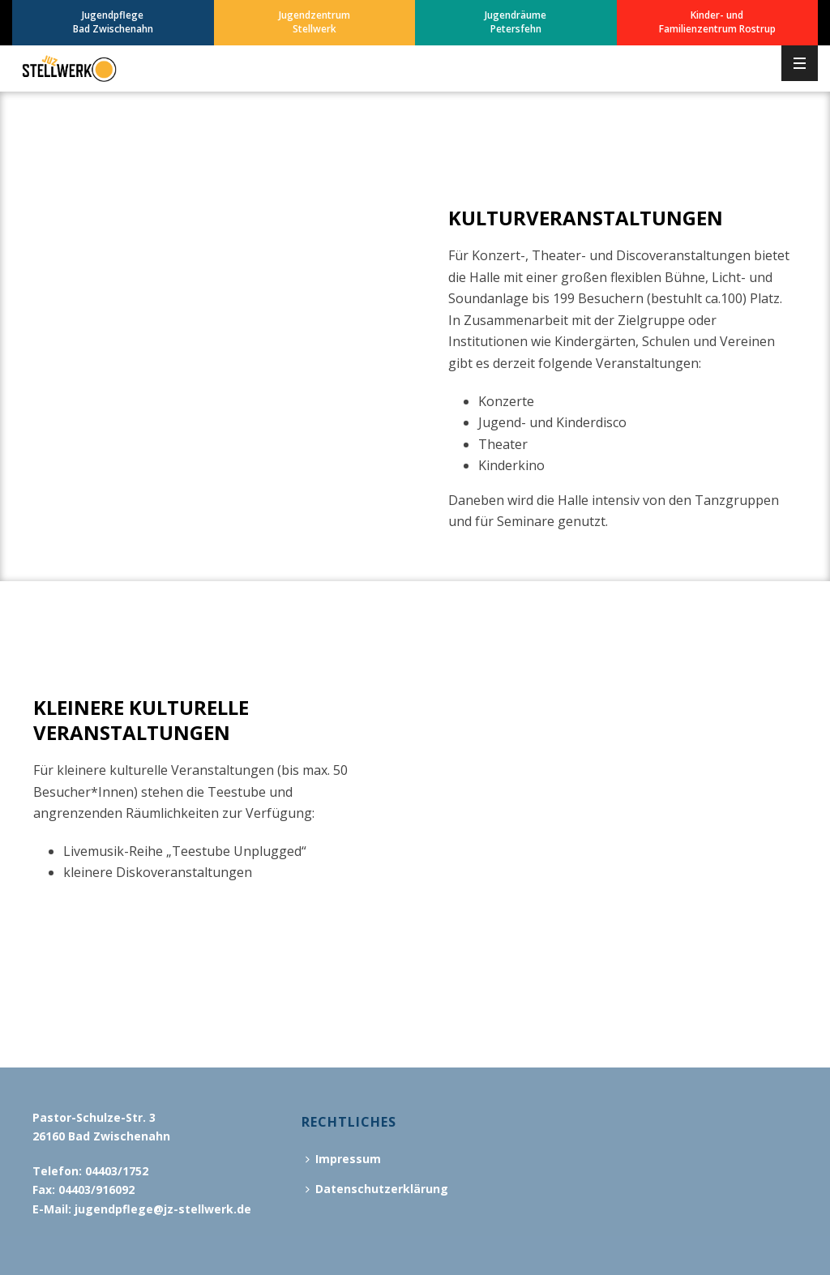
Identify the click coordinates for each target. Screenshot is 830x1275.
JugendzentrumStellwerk (314, 22)
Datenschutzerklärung (377, 1188)
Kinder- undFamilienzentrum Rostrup (717, 22)
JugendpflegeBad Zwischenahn (113, 22)
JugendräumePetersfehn (515, 22)
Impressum (343, 1158)
